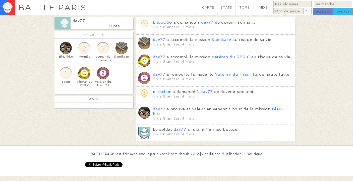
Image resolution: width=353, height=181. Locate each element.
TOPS (245, 7)
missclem (162, 91)
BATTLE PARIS (52, 7)
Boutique (254, 154)
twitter (342, 11)
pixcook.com (167, 154)
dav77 (79, 20)
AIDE (263, 7)
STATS (226, 7)
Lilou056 (162, 22)
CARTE (208, 7)
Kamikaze (221, 39)
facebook (322, 11)
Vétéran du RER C (231, 57)
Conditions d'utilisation (222, 154)
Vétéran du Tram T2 (236, 74)
